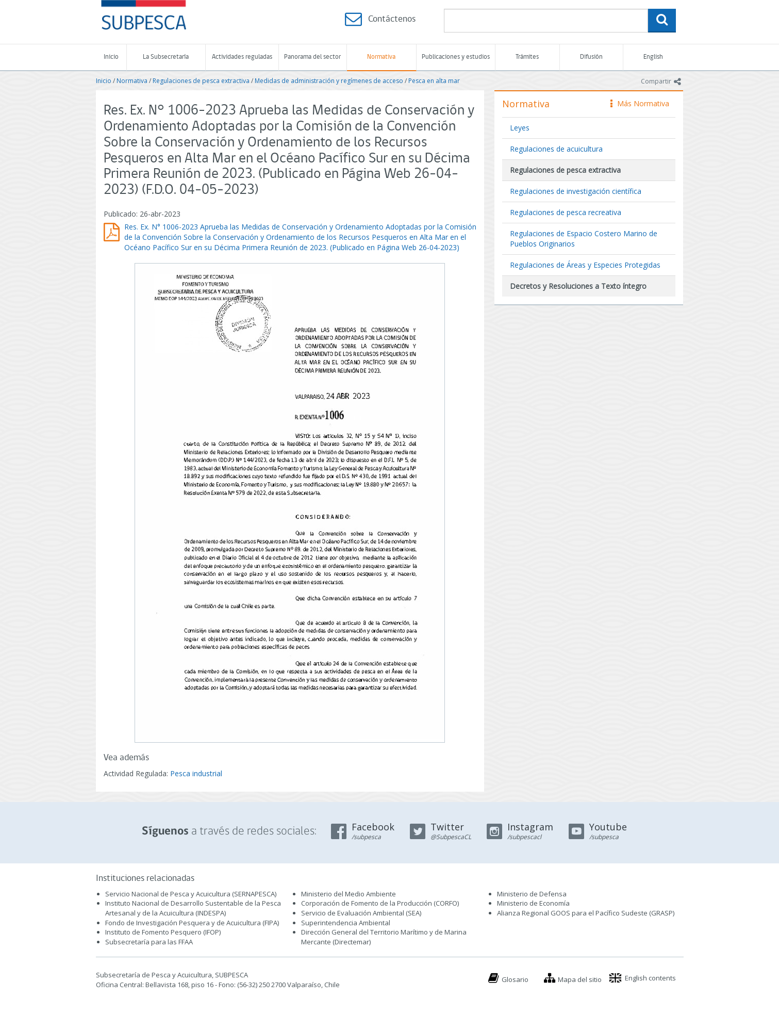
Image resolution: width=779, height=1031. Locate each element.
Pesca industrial (196, 773)
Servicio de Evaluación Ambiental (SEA (360, 913)
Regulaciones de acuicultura (556, 149)
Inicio (111, 57)
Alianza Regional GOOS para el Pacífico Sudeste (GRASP (585, 913)
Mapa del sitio (580, 979)
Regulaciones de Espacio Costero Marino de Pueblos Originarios (583, 238)
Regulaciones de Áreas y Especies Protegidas (585, 265)
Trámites (527, 57)
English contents (650, 978)
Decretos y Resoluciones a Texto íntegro (578, 286)
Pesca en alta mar (434, 80)
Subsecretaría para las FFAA (149, 941)
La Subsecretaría (166, 57)
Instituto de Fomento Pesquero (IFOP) (163, 932)
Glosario (515, 979)
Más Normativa (639, 103)
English (653, 57)
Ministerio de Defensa (532, 893)
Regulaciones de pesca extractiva (201, 80)
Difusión (591, 57)
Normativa (381, 57)
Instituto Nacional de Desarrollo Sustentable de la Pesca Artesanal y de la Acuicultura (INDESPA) (193, 908)
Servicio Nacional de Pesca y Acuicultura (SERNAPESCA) (190, 893)
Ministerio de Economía (533, 903)
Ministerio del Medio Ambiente (348, 893)
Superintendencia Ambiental (345, 922)
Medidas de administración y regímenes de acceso (329, 80)
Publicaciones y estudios (456, 57)
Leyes (519, 128)
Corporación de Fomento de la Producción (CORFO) (380, 903)
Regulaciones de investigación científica (575, 191)
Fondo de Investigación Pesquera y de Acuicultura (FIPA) (192, 922)
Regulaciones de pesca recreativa (565, 212)
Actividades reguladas (242, 57)
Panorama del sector (312, 57)
